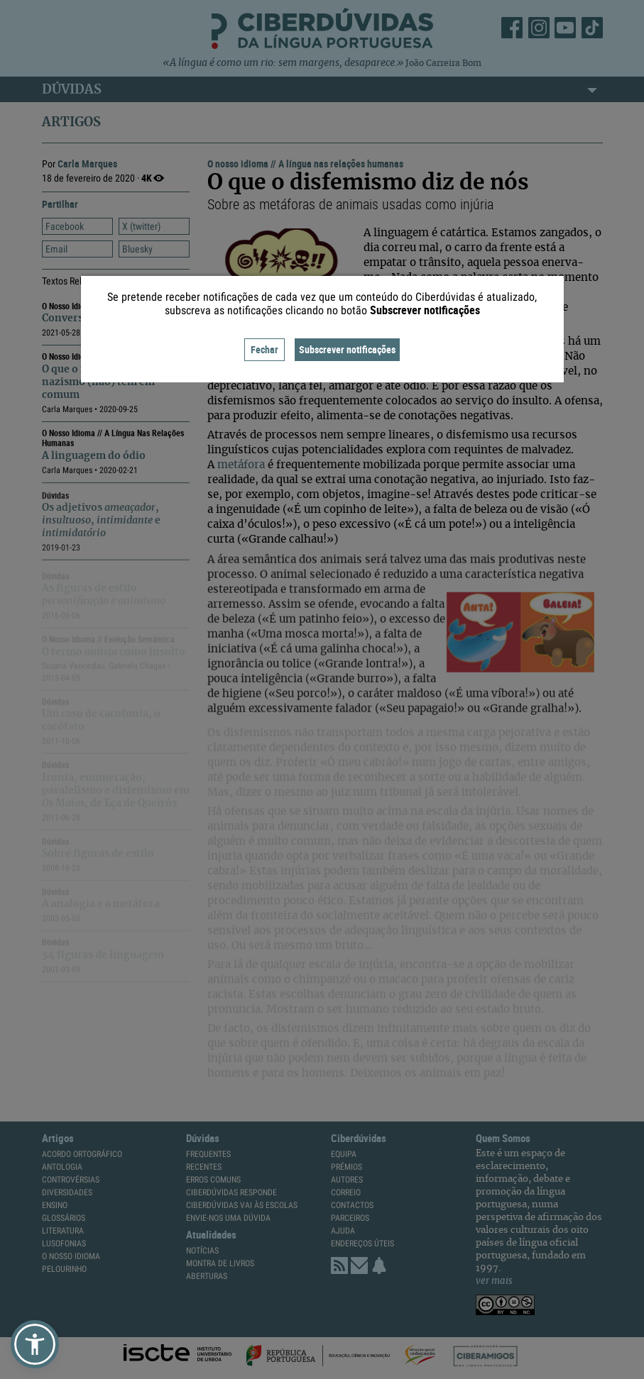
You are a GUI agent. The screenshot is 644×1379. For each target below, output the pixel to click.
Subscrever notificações (347, 349)
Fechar (264, 349)
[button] (34, 1344)
